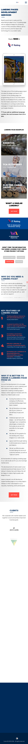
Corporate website (9, 257)
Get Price (14, 211)
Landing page (9, 261)
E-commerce (20, 257)
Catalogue (19, 261)
